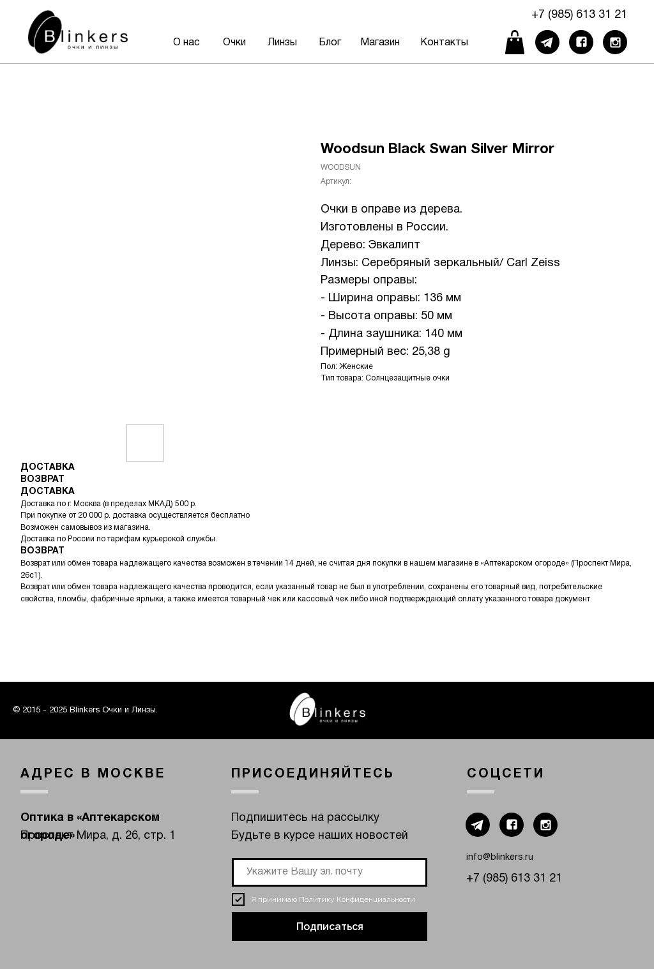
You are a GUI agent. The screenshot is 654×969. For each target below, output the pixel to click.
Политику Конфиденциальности (357, 899)
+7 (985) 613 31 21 (579, 15)
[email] (329, 872)
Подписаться (329, 926)
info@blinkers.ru (499, 857)
